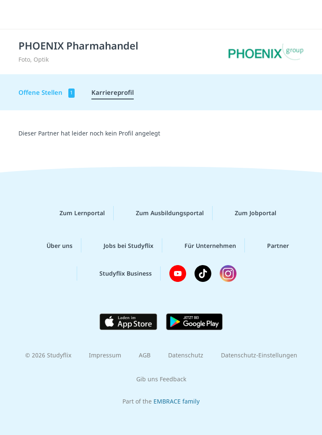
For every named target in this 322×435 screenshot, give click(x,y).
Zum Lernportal (75, 213)
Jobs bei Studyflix (121, 245)
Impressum (105, 355)
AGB (145, 355)
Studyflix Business (119, 273)
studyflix (168, 14)
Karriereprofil (112, 92)
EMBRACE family (176, 401)
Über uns (53, 245)
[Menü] (19, 14)
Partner (271, 245)
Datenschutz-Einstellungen (259, 355)
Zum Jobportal (248, 213)
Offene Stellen (46, 93)
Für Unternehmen (203, 245)
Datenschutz (185, 355)
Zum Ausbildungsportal (163, 213)
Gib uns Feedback (161, 379)
